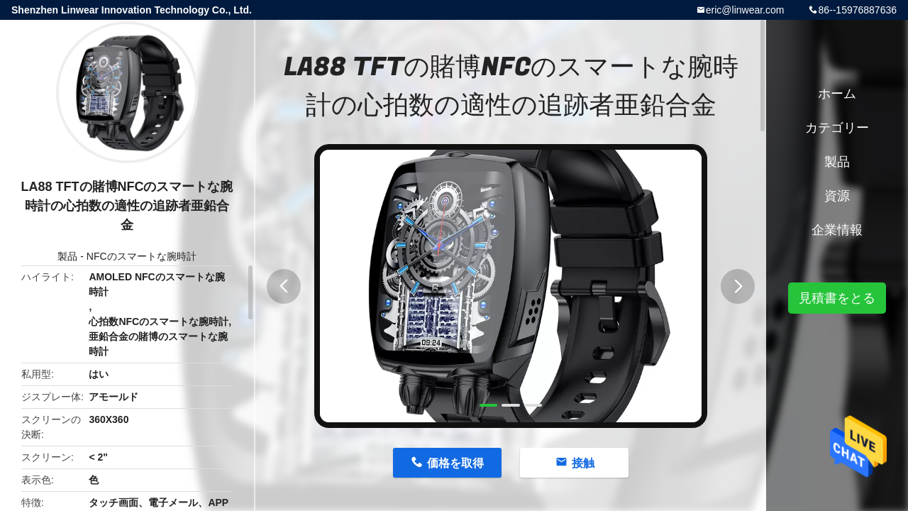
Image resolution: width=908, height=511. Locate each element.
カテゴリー (837, 128)
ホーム (837, 94)
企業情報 (837, 230)
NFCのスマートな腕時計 (141, 256)
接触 (583, 463)
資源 (837, 196)
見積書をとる (837, 298)
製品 (67, 256)
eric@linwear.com (745, 10)
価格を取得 (455, 463)
